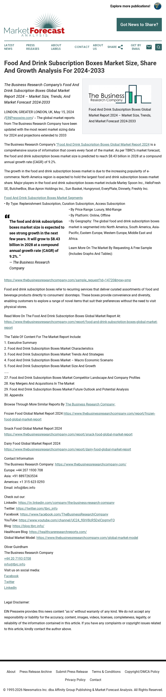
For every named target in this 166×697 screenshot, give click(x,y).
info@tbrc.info (14, 564)
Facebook (11, 576)
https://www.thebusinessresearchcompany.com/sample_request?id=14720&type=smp (67, 280)
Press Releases (32, 47)
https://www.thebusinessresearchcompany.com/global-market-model (87, 538)
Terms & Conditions (106, 672)
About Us (98, 47)
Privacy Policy (75, 680)
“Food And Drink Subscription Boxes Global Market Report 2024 (103, 144)
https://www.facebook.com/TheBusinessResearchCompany (64, 514)
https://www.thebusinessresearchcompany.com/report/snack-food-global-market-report (68, 434)
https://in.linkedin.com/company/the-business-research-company (66, 503)
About (11, 672)
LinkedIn (10, 588)
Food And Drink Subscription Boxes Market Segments (43, 198)
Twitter (9, 582)
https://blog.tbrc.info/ (28, 526)
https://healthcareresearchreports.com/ (58, 532)
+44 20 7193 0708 (17, 559)
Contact (82, 47)
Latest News (9, 47)
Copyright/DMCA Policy (142, 672)
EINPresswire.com (19, 118)
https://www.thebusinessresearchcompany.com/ (90, 464)
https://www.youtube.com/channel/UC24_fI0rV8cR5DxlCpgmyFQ (67, 520)
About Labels (56, 47)
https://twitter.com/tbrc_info (36, 509)
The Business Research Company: (90, 404)
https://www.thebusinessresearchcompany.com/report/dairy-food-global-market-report (67, 449)
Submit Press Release (72, 672)
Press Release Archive (36, 672)
